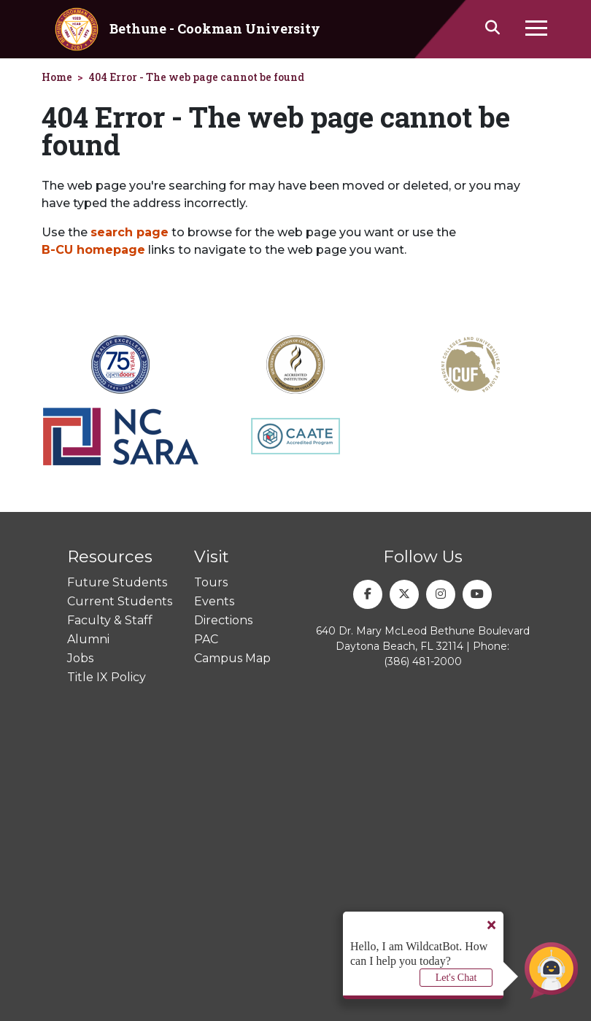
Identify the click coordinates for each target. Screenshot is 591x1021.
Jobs (80, 658)
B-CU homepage (93, 250)
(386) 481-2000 (423, 661)
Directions (223, 620)
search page (129, 232)
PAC (206, 639)
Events (214, 601)
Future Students (117, 582)
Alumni (88, 639)
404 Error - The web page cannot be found (196, 77)
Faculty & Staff (109, 620)
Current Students (119, 601)
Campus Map (232, 658)
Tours (211, 582)
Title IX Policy (106, 677)
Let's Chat (456, 977)
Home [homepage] (57, 77)
